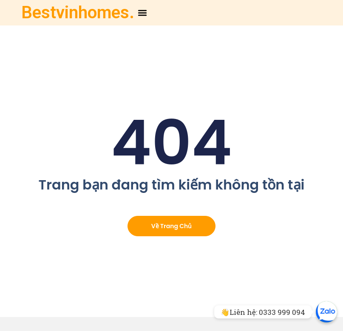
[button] (143, 13)
